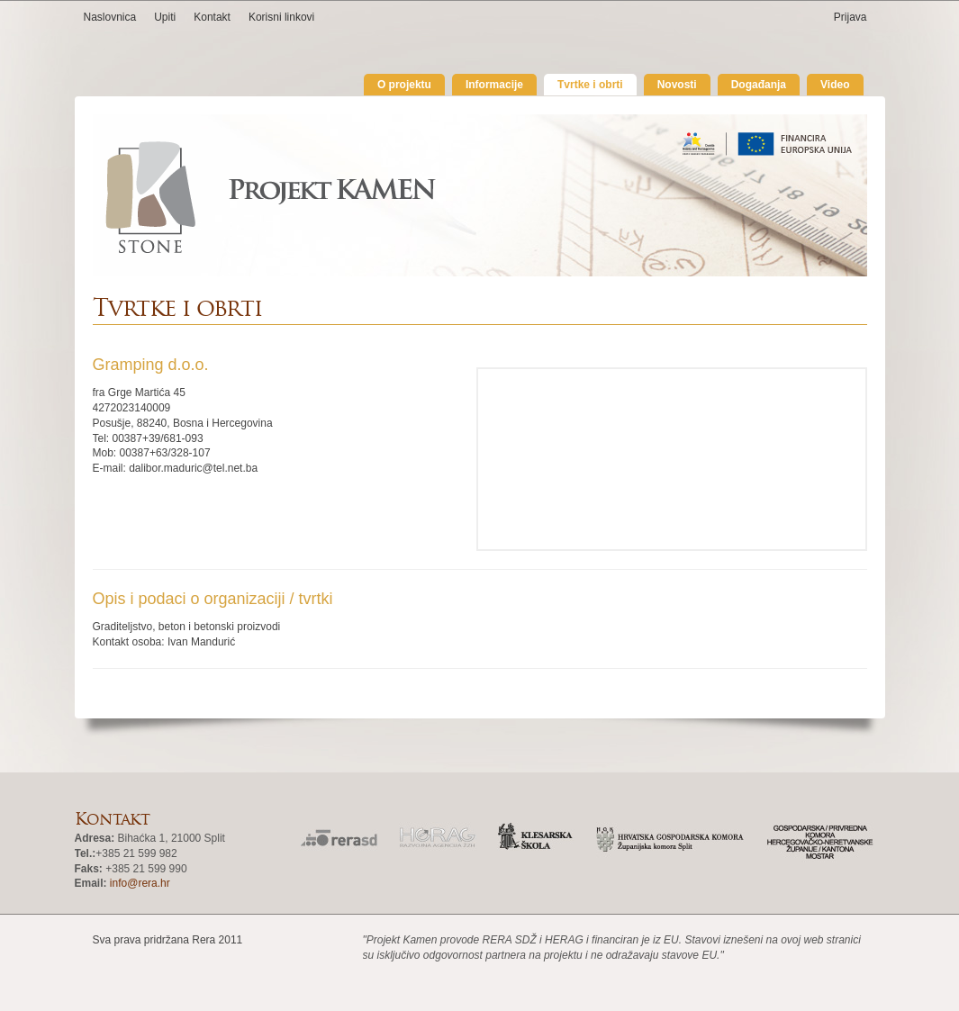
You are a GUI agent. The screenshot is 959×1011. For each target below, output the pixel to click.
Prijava (850, 17)
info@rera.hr (140, 883)
